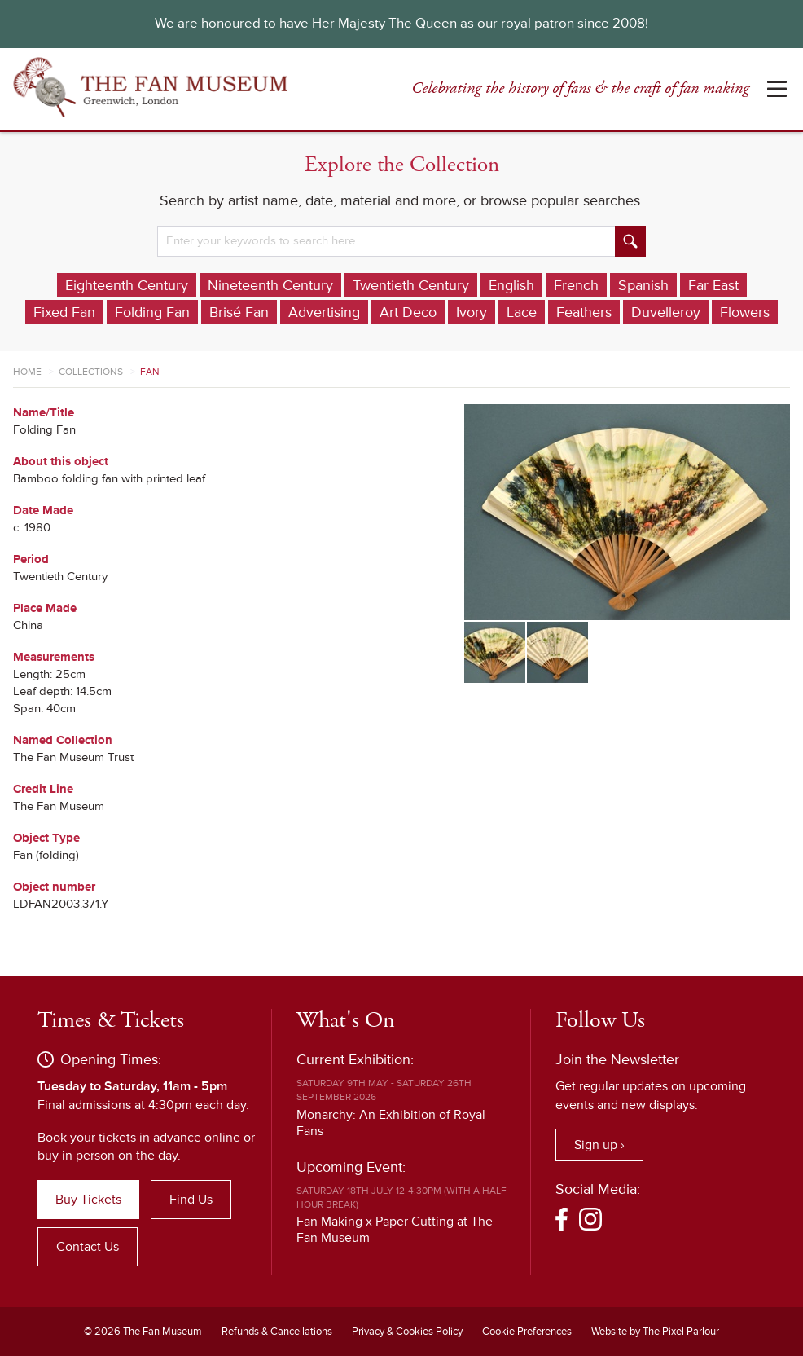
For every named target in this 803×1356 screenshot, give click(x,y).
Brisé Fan (239, 312)
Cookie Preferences (527, 1331)
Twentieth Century (411, 285)
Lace (522, 312)
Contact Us (87, 1247)
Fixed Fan (64, 312)
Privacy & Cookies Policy (407, 1331)
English (511, 285)
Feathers (584, 312)
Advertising (324, 312)
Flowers (745, 312)
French (576, 285)
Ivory (471, 312)
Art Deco (408, 312)
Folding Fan (152, 312)
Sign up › (599, 1145)
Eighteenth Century (126, 285)
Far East (713, 285)
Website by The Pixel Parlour (655, 1331)
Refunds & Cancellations (277, 1331)
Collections (91, 372)
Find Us (191, 1199)
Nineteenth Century (270, 285)
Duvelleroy (665, 312)
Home (27, 372)
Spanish (643, 285)
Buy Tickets (88, 1199)
